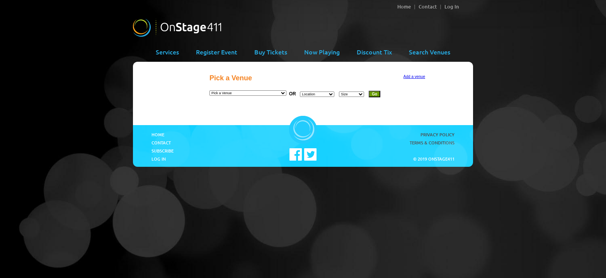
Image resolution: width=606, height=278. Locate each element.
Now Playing (322, 51)
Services (167, 51)
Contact (428, 6)
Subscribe (163, 150)
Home (404, 6)
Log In (451, 6)
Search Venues (429, 51)
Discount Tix (374, 51)
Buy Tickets (270, 51)
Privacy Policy (437, 134)
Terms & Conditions (432, 142)
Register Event (216, 51)
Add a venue (414, 77)
